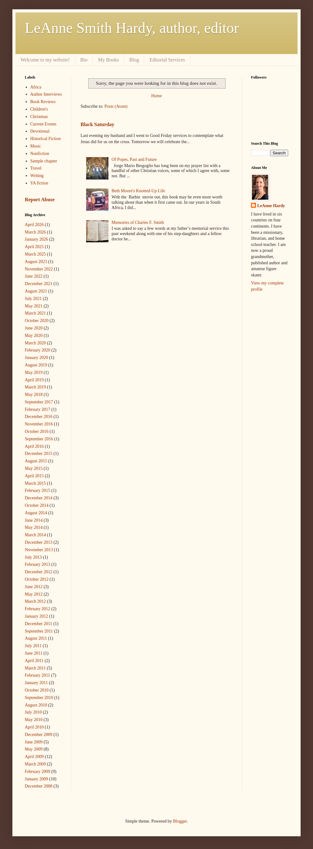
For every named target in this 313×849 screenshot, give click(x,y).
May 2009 (33, 749)
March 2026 (35, 232)
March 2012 (35, 601)
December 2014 (38, 498)
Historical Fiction (45, 138)
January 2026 (36, 239)
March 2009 (35, 764)
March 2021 (35, 313)
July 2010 (33, 712)
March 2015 (35, 483)
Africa (36, 87)
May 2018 (33, 394)
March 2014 (35, 535)
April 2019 (34, 380)
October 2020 (37, 320)
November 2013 (39, 549)
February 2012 (37, 608)
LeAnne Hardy (271, 205)
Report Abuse (40, 199)
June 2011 (33, 653)
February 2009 (37, 771)
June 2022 (33, 276)
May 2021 (33, 306)
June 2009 (33, 742)
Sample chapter (43, 161)
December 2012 (38, 572)
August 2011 (36, 638)
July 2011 (33, 645)
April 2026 (34, 224)
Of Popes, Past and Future (134, 159)
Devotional (40, 131)
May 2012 (33, 594)
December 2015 (38, 453)
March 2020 (35, 343)
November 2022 (39, 269)
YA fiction (39, 183)
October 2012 (37, 579)
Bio (83, 59)
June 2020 (33, 328)
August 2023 (36, 261)
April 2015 (34, 476)
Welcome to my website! (45, 59)
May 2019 (33, 372)
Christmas (39, 116)
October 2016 (37, 431)
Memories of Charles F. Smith (138, 222)
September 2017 (39, 402)
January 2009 (36, 779)
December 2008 (38, 786)
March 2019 (35, 387)
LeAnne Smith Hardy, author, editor (132, 28)
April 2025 (34, 246)
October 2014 (37, 505)
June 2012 (33, 586)
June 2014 (33, 520)
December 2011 (38, 623)
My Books (108, 59)
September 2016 (39, 439)
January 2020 (36, 357)
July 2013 (33, 557)
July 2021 (33, 298)
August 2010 (36, 705)
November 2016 (39, 424)
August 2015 (36, 461)
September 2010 (39, 697)
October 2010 (37, 690)
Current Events (43, 124)
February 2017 (37, 409)
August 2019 (36, 365)
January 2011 (36, 682)
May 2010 (33, 719)
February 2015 (37, 490)
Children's (39, 109)
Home (156, 95)
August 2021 (36, 291)
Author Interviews (46, 94)
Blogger (180, 821)
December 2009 (38, 734)
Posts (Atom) (115, 106)
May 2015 (33, 468)
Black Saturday (97, 124)
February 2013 (37, 564)
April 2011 (34, 660)
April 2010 (34, 727)
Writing (37, 175)
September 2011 (39, 631)
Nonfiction (39, 153)
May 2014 (33, 527)
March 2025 (35, 254)
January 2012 (36, 616)
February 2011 (37, 675)
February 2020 (37, 350)
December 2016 (38, 416)
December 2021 (38, 283)
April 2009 (34, 756)
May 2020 (33, 335)
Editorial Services (167, 59)
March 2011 (35, 668)
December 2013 (38, 542)
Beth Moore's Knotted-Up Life (138, 190)
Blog (134, 59)
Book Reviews (43, 101)
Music (35, 146)
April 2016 (34, 446)
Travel (36, 168)
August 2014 (36, 513)
